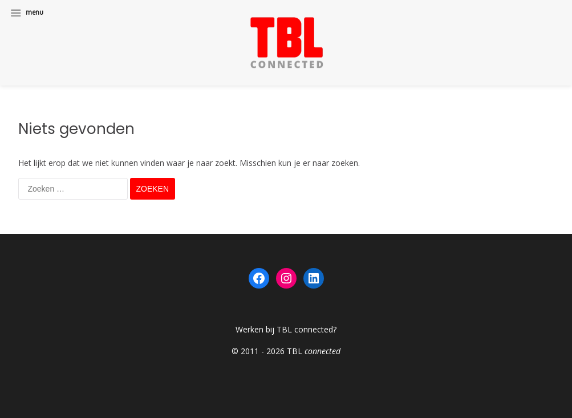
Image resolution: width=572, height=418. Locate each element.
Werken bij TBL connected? (286, 329)
